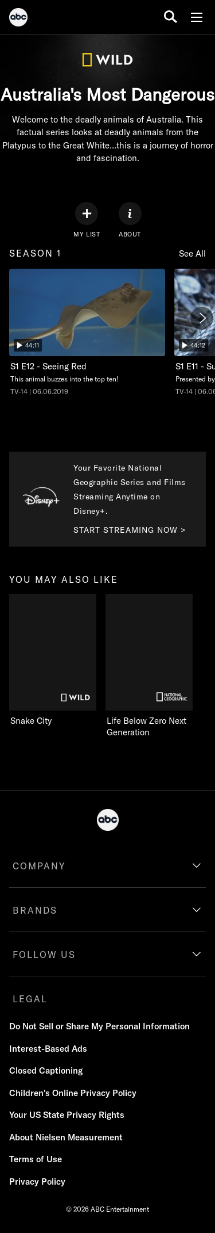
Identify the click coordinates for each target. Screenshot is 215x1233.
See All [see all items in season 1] (192, 253)
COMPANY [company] (39, 866)
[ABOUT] (130, 220)
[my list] (86, 220)
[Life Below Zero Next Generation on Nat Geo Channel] (153, 666)
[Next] (201, 318)
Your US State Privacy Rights (66, 1114)
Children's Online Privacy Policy (72, 1092)
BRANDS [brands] (35, 910)
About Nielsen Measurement (66, 1137)
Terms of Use (35, 1159)
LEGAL (30, 999)
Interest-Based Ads (48, 1048)
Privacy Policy (37, 1181)
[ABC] (18, 19)
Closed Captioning (46, 1070)
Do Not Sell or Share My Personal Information (99, 1026)
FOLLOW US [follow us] (44, 954)
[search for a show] (170, 16)
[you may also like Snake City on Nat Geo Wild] (52, 660)
